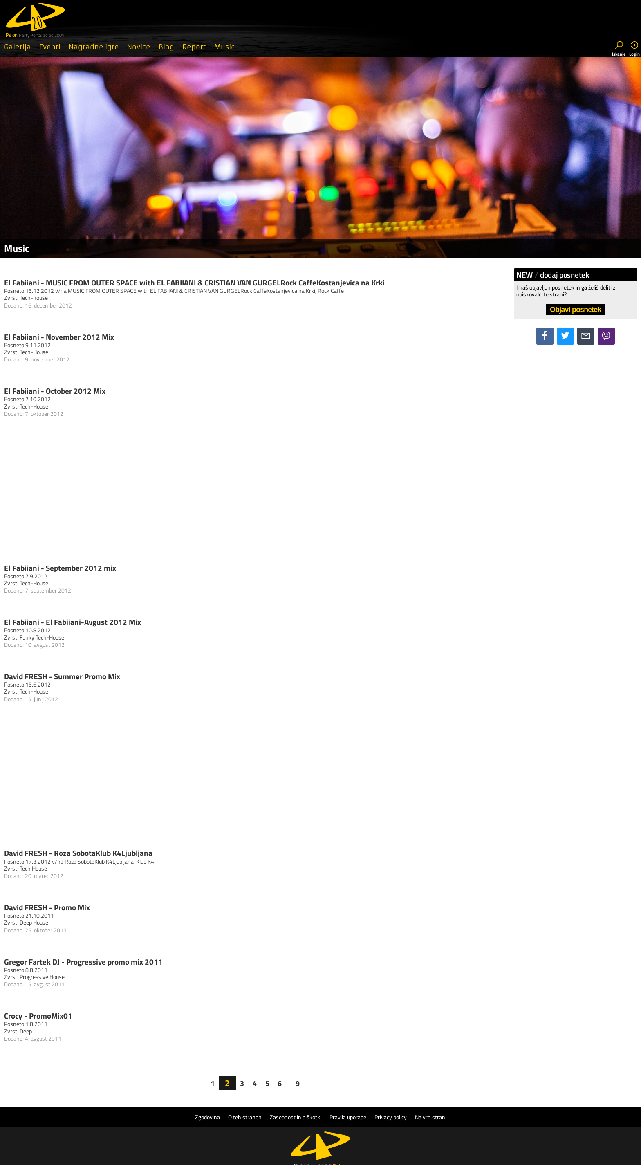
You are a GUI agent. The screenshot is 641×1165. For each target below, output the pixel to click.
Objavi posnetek (575, 309)
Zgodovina (207, 1117)
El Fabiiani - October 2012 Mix (54, 391)
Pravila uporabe (347, 1117)
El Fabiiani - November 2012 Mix (59, 337)
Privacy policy (390, 1117)
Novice (138, 47)
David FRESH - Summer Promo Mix (62, 676)
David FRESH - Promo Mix (47, 907)
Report (194, 47)
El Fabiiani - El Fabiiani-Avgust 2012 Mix (72, 622)
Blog (166, 47)
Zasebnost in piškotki (295, 1117)
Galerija (17, 47)
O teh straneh (245, 1117)
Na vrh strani (430, 1117)
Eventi (50, 47)
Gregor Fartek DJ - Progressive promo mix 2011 (83, 961)
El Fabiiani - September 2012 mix (60, 568)
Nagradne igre (94, 47)
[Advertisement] (259, 498)
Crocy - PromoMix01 (38, 1015)
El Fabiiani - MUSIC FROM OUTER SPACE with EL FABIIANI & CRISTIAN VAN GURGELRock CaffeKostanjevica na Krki (194, 282)
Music (224, 47)
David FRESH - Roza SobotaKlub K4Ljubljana (78, 853)
